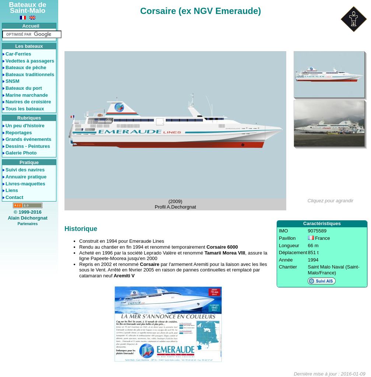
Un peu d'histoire (25, 125)
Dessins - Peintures (28, 146)
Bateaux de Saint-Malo (27, 7)
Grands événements (28, 139)
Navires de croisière (28, 101)
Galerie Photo (21, 153)
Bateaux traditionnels (30, 74)
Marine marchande (27, 95)
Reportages (19, 132)
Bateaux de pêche (26, 67)
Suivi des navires (25, 170)
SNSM (13, 81)
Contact (14, 197)
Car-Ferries (18, 54)
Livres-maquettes (25, 183)
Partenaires (28, 224)
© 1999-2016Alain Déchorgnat (28, 215)
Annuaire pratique (26, 176)
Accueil (30, 26)
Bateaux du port (24, 88)
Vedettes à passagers (30, 61)
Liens (12, 190)
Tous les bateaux (25, 108)
